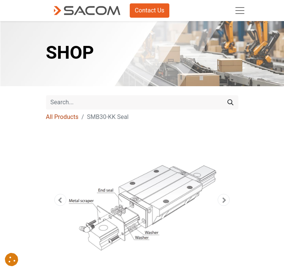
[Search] (230, 102)
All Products (62, 116)
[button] (60, 200)
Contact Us (149, 10)
